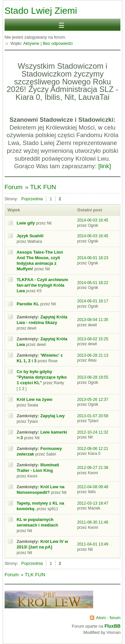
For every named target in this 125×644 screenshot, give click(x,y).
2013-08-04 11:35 (92, 319)
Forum (14, 187)
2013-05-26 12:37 (92, 399)
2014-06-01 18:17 (92, 301)
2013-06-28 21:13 (92, 355)
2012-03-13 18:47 (92, 503)
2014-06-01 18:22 (92, 282)
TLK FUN (43, 187)
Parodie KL (28, 303)
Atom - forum (108, 617)
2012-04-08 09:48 (92, 487)
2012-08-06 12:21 (92, 448)
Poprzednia (32, 198)
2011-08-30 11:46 (92, 522)
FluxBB (112, 626)
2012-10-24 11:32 (92, 432)
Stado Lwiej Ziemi (41, 11)
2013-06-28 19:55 (92, 377)
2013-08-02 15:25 (92, 339)
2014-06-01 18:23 (92, 258)
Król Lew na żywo (34, 399)
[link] (104, 166)
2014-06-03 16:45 (92, 220)
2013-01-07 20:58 (92, 416)
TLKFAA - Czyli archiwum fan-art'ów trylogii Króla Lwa (42, 285)
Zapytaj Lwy (52, 415)
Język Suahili (30, 235)
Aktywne (31, 43)
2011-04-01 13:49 (92, 544)
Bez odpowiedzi (58, 43)
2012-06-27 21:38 (92, 467)
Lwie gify (26, 223)
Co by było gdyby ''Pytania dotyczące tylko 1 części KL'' (42, 377)
